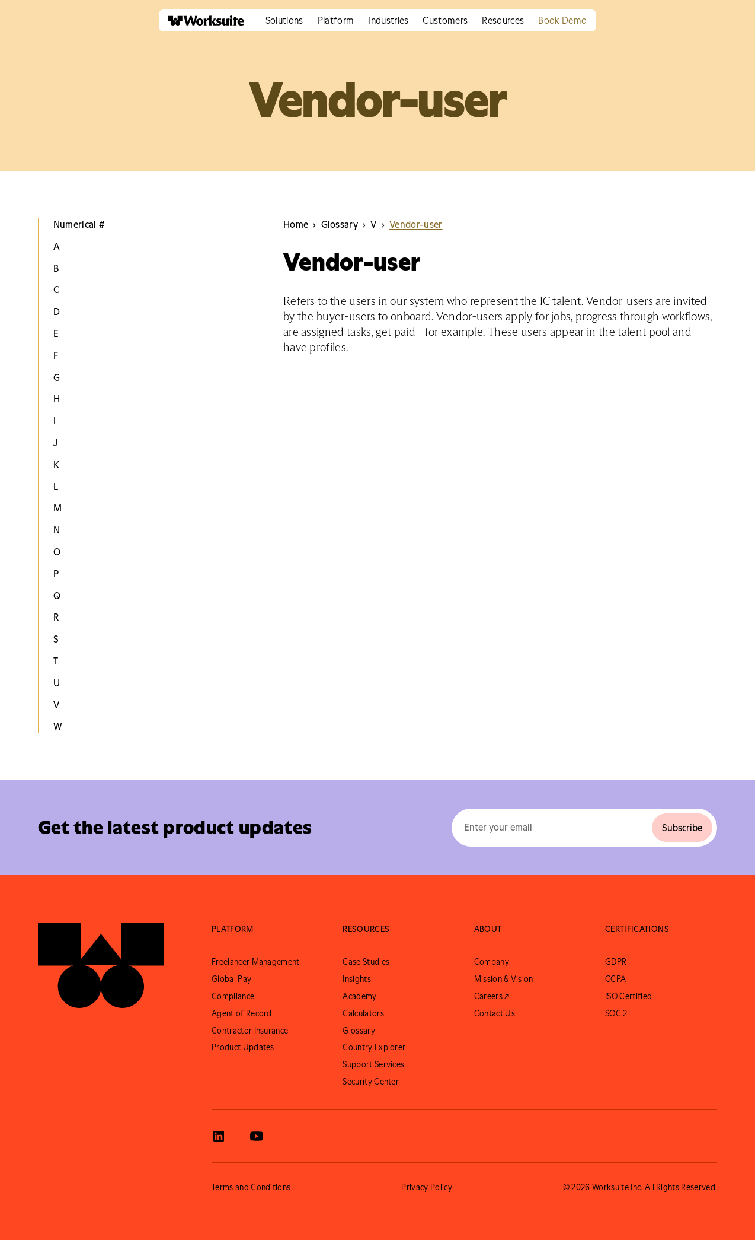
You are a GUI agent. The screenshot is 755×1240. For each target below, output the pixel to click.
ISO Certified (628, 996)
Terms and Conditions (251, 1187)
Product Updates (243, 1047)
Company (491, 961)
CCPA (615, 979)
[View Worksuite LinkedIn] (219, 1136)
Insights (357, 979)
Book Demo (562, 20)
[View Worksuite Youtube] (256, 1136)
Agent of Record (242, 1013)
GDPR (615, 961)
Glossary (359, 1030)
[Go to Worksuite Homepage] (101, 965)
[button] (284, 20)
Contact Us (494, 1013)
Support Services (373, 1064)
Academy (359, 996)
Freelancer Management (256, 961)
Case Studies (366, 961)
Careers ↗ (492, 996)
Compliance (233, 996)
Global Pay (231, 979)
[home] (201, 20)
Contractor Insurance (250, 1030)
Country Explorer (374, 1047)
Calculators (363, 1013)
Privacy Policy (426, 1187)
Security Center (371, 1081)
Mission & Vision (503, 979)
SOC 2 (616, 1013)
